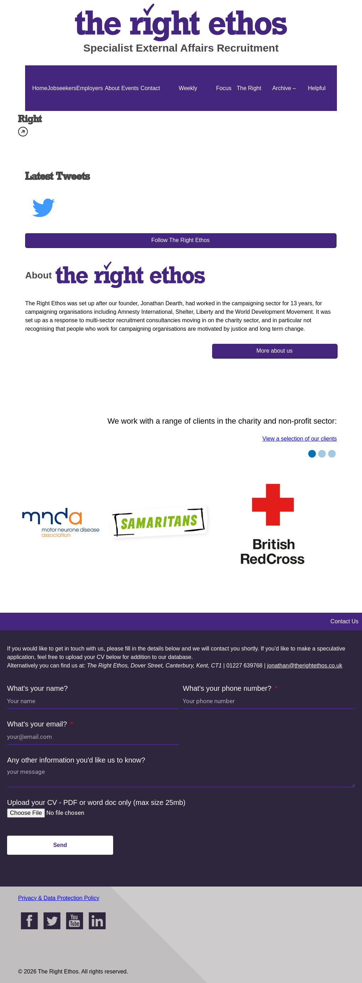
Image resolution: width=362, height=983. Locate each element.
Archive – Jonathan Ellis (284, 111)
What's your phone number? (228, 688)
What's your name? (37, 688)
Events (130, 88)
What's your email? (38, 724)
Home (39, 88)
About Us (112, 111)
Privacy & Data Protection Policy (58, 898)
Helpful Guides (317, 111)
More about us (274, 351)
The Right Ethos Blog (249, 111)
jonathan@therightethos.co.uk (305, 666)
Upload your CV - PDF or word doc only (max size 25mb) (96, 802)
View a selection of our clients (299, 439)
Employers (89, 88)
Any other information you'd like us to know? (76, 760)
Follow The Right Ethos (180, 240)
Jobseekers (61, 88)
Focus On (224, 111)
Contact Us (150, 111)
